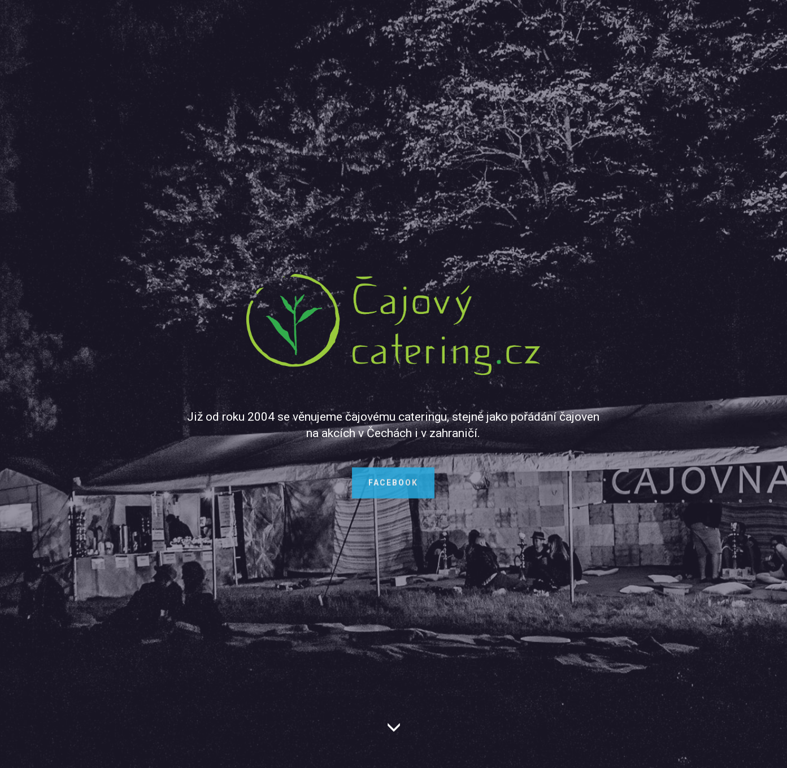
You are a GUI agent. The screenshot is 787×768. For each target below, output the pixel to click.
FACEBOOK (393, 487)
